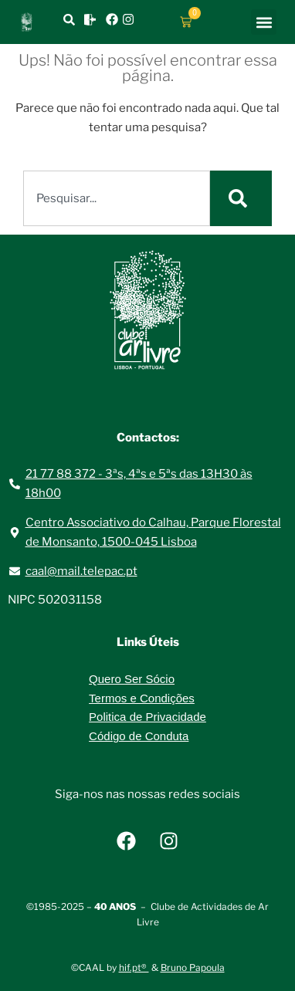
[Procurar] (241, 198)
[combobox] (116, 198)
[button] (263, 22)
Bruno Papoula (193, 967)
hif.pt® (134, 967)
